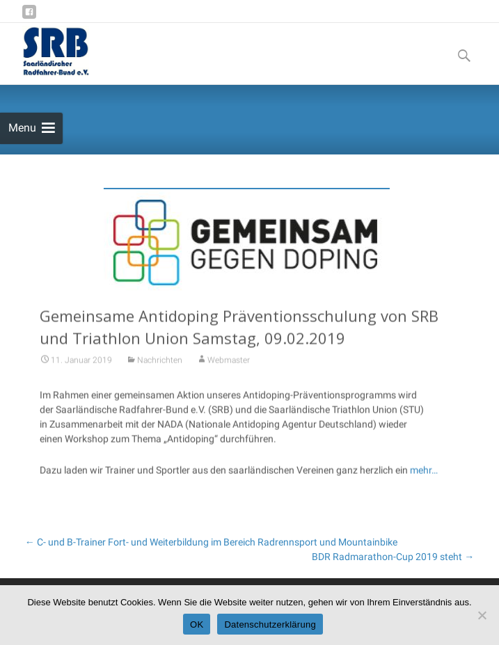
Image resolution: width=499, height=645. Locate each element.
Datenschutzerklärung (269, 624)
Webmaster (228, 362)
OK (196, 624)
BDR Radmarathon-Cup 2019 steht (393, 556)
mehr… (424, 472)
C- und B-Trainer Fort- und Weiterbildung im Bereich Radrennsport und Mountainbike (211, 542)
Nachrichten (159, 362)
